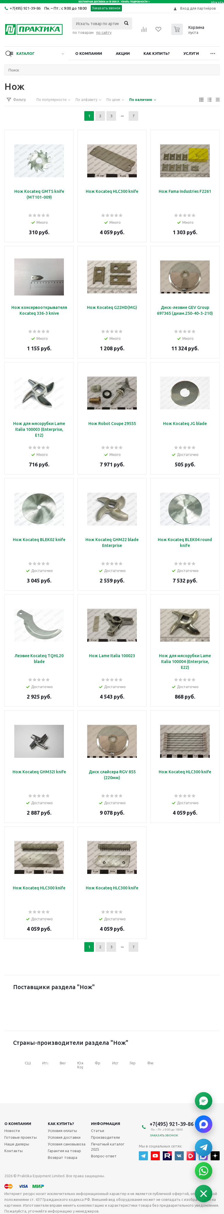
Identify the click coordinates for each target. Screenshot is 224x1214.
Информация (105, 1124)
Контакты (13, 1151)
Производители (105, 1137)
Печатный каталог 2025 (107, 1146)
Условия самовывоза (66, 1144)
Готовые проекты (20, 1137)
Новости (12, 1131)
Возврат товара (62, 1157)
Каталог (25, 53)
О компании (88, 53)
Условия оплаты (62, 1131)
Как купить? (157, 53)
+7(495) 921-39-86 (25, 8)
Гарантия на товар (64, 1151)
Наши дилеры (16, 1144)
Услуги (191, 53)
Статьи (97, 1131)
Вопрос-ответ (104, 1156)
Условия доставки (64, 1137)
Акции (123, 53)
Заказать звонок (106, 8)
